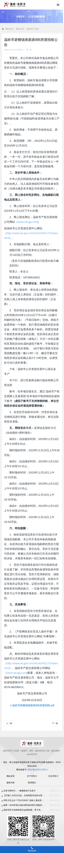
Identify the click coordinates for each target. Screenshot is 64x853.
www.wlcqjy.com (27, 221)
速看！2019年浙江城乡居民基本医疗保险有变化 (23, 805)
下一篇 (55, 723)
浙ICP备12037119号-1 (38, 769)
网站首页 (9, 29)
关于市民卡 (32, 776)
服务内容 (20, 29)
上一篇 (9, 723)
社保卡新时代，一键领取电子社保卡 (19, 791)
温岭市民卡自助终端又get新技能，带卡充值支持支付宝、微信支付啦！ (23, 810)
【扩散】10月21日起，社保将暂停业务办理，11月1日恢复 (23, 795)
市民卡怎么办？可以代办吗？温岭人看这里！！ (23, 800)
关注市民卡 (53, 776)
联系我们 (32, 782)
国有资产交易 (33, 29)
